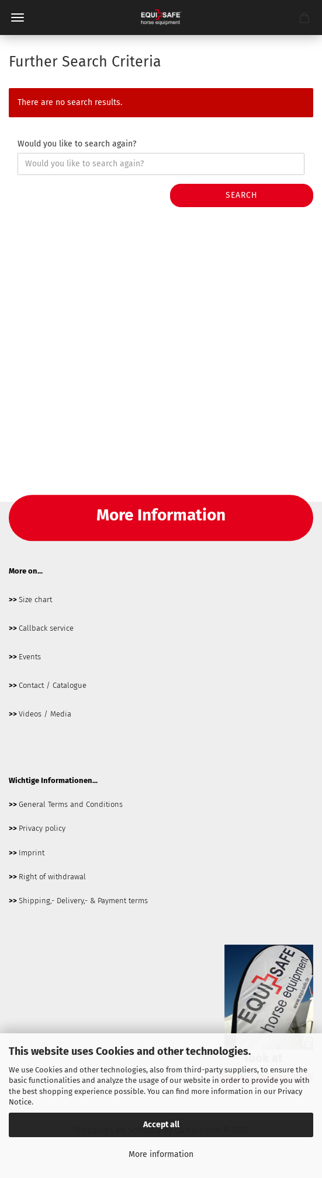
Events (30, 656)
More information (161, 1154)
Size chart (35, 599)
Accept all (161, 1125)
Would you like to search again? (77, 144)
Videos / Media (45, 713)
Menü (17, 17)
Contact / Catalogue (52, 685)
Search (242, 195)
